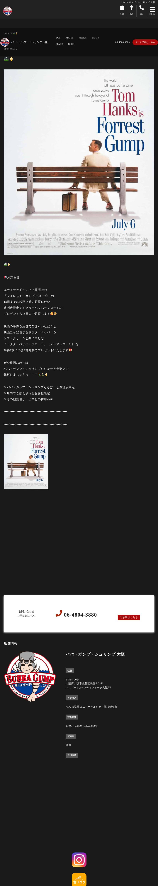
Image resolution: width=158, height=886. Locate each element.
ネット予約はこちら (145, 42)
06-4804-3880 (122, 42)
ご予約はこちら (129, 617)
